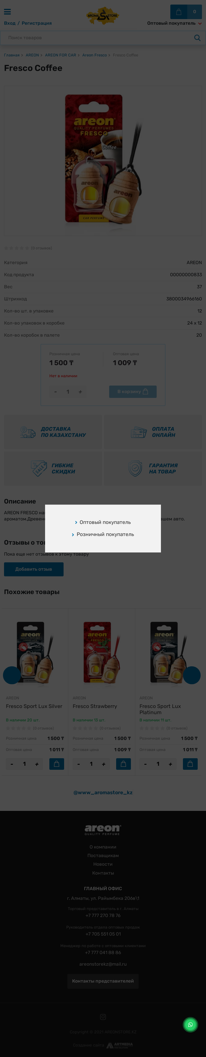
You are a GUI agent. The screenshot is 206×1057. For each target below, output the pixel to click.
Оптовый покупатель (103, 522)
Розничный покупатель (103, 534)
